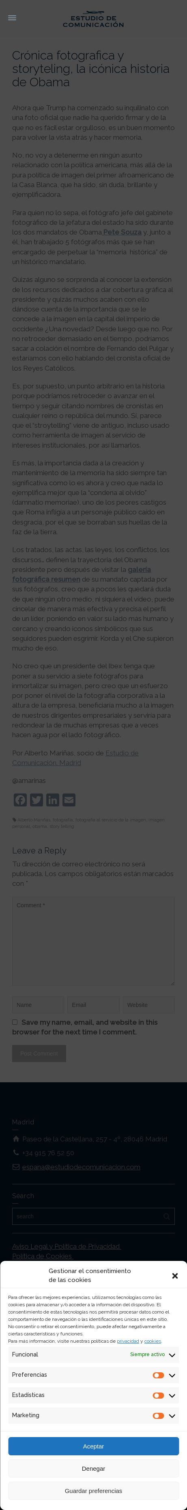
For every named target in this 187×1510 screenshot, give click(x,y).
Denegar (93, 1468)
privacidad (128, 1341)
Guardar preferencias (94, 1490)
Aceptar (93, 1446)
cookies (152, 1341)
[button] (175, 1276)
